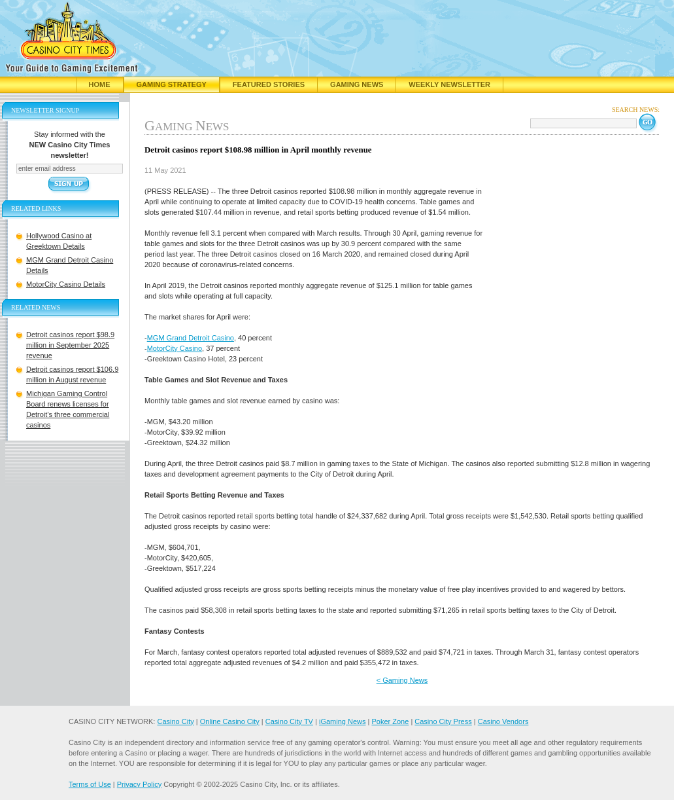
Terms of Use (90, 784)
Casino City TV (289, 721)
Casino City (175, 721)
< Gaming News (402, 680)
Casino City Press (442, 721)
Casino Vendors (503, 721)
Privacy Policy (139, 784)
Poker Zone (390, 721)
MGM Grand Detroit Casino (190, 338)
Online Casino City (230, 721)
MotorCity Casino (174, 348)
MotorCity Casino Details (65, 284)
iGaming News (342, 721)
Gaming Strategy (172, 84)
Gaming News (356, 84)
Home (99, 84)
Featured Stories (269, 84)
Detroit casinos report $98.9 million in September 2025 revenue (70, 345)
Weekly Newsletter (449, 84)
